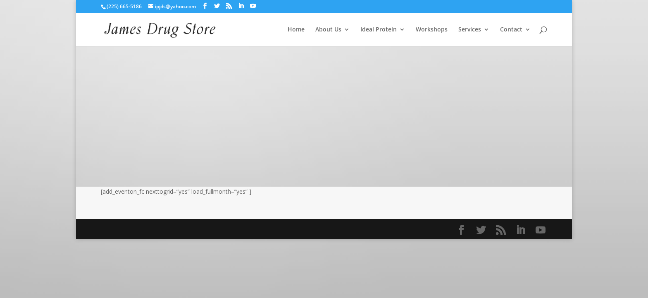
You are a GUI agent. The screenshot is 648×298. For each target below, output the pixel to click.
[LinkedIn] (241, 6)
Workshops (432, 29)
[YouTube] (253, 6)
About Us (328, 29)
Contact (511, 29)
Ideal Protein (378, 29)
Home (296, 29)
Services (469, 29)
